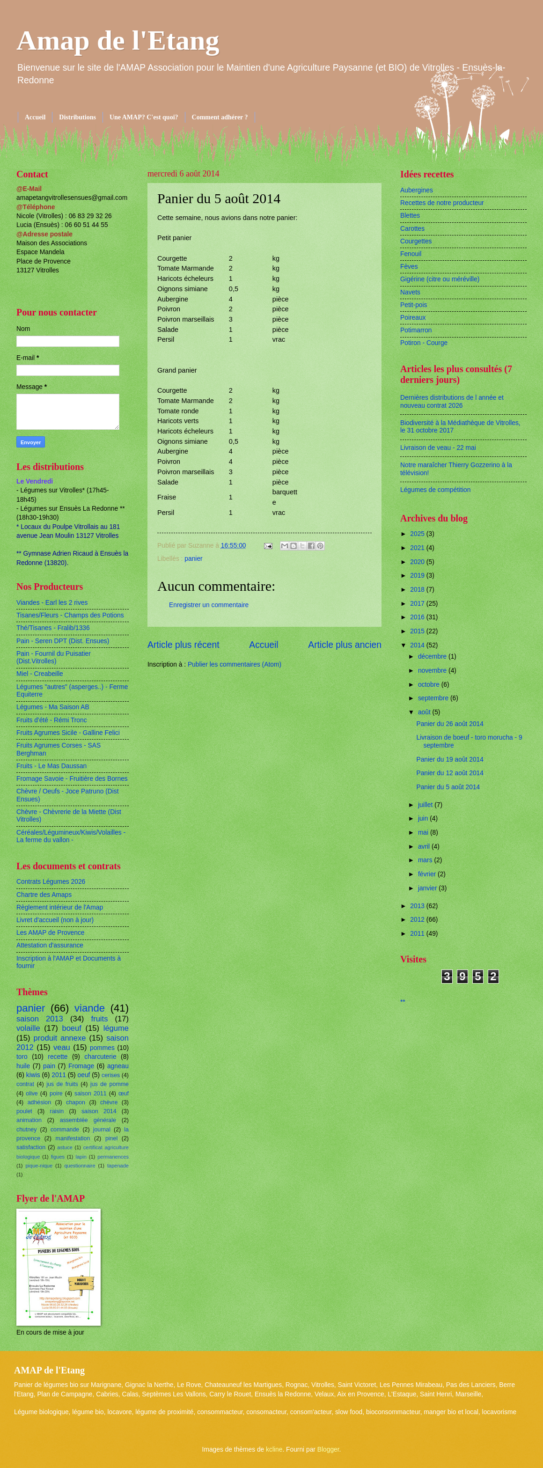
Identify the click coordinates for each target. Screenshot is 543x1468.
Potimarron (416, 330)
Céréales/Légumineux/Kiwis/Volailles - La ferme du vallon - (70, 836)
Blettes (410, 215)
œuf (123, 1093)
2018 (418, 589)
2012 (418, 919)
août (425, 712)
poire (56, 1093)
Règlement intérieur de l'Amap (59, 907)
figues (58, 1157)
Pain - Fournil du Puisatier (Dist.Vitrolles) (53, 657)
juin (424, 818)
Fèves (409, 266)
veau (61, 1047)
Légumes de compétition (435, 489)
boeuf (71, 1028)
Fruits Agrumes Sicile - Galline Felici (68, 732)
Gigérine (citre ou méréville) (439, 279)
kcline (274, 1449)
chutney (26, 1129)
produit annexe (60, 1038)
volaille (28, 1028)
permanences (113, 1157)
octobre (429, 684)
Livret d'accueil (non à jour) (55, 920)
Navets (410, 292)
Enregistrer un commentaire (209, 605)
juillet (426, 804)
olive (32, 1093)
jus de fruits (62, 1084)
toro (22, 1056)
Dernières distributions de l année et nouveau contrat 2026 (452, 401)
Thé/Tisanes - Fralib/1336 (53, 627)
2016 (418, 617)
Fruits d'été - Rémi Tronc (51, 720)
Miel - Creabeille (39, 673)
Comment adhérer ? (220, 117)
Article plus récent (183, 645)
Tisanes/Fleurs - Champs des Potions (70, 615)
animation (29, 1120)
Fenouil (410, 253)
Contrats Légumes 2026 (50, 881)
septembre (434, 698)
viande (89, 1008)
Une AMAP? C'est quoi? (144, 117)
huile (23, 1066)
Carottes (412, 228)
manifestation (73, 1138)
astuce (65, 1147)
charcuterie (100, 1056)
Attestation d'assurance (49, 945)
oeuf (84, 1075)
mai (424, 832)
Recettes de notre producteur (442, 202)
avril (425, 846)
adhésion (39, 1102)
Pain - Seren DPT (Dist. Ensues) (62, 641)
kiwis (33, 1075)
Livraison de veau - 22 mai (438, 447)
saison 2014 (99, 1111)
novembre (433, 670)
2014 (418, 645)
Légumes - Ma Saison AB (52, 707)
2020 (418, 561)
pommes (102, 1047)
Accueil (35, 117)
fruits (99, 1018)
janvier (428, 888)
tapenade (118, 1165)
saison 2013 (39, 1018)
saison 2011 (90, 1093)
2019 (418, 575)
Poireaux (413, 317)
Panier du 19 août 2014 (449, 759)
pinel (111, 1138)
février (428, 874)
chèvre (108, 1102)
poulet (24, 1111)
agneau (118, 1066)
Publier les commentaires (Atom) (234, 664)
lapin (80, 1157)
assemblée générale (88, 1120)
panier (193, 558)
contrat (25, 1084)
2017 (418, 603)
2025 (418, 533)
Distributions (77, 117)
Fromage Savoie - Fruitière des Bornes (72, 778)
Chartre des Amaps (44, 894)
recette (57, 1056)
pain (49, 1066)
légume (116, 1028)
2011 (58, 1075)
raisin (57, 1111)
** (402, 1002)
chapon (75, 1102)
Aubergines (416, 190)
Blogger (328, 1449)
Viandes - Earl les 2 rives (52, 602)
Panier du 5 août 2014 (448, 787)
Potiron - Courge (424, 342)
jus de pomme (109, 1084)
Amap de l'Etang (117, 40)
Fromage (81, 1066)
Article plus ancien (345, 645)
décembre (433, 656)
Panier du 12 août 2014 (449, 773)
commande (65, 1129)
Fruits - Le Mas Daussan (51, 766)
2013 (418, 906)
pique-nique (38, 1165)
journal (101, 1129)
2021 (418, 547)
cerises (111, 1075)
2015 (418, 631)
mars (426, 860)
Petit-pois (413, 304)
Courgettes (416, 241)
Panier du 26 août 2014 (449, 723)
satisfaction (30, 1147)
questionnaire (79, 1165)
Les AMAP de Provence (50, 932)
